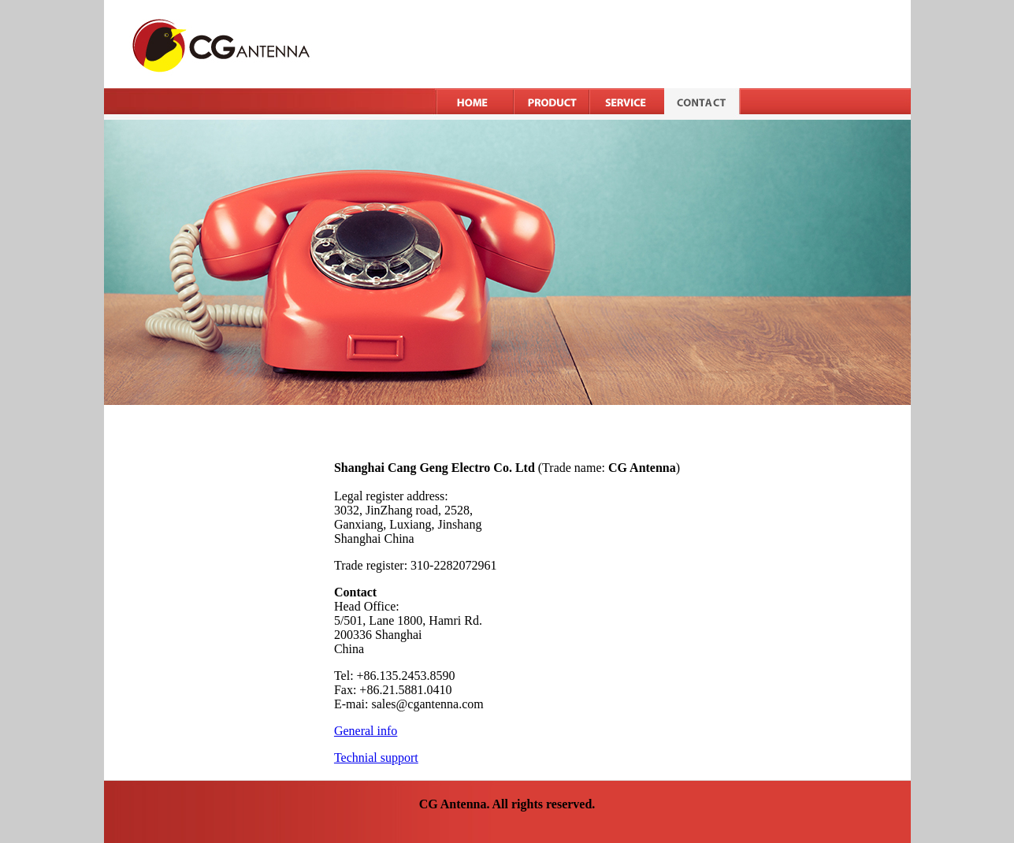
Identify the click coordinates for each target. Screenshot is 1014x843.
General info (365, 730)
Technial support (376, 757)
